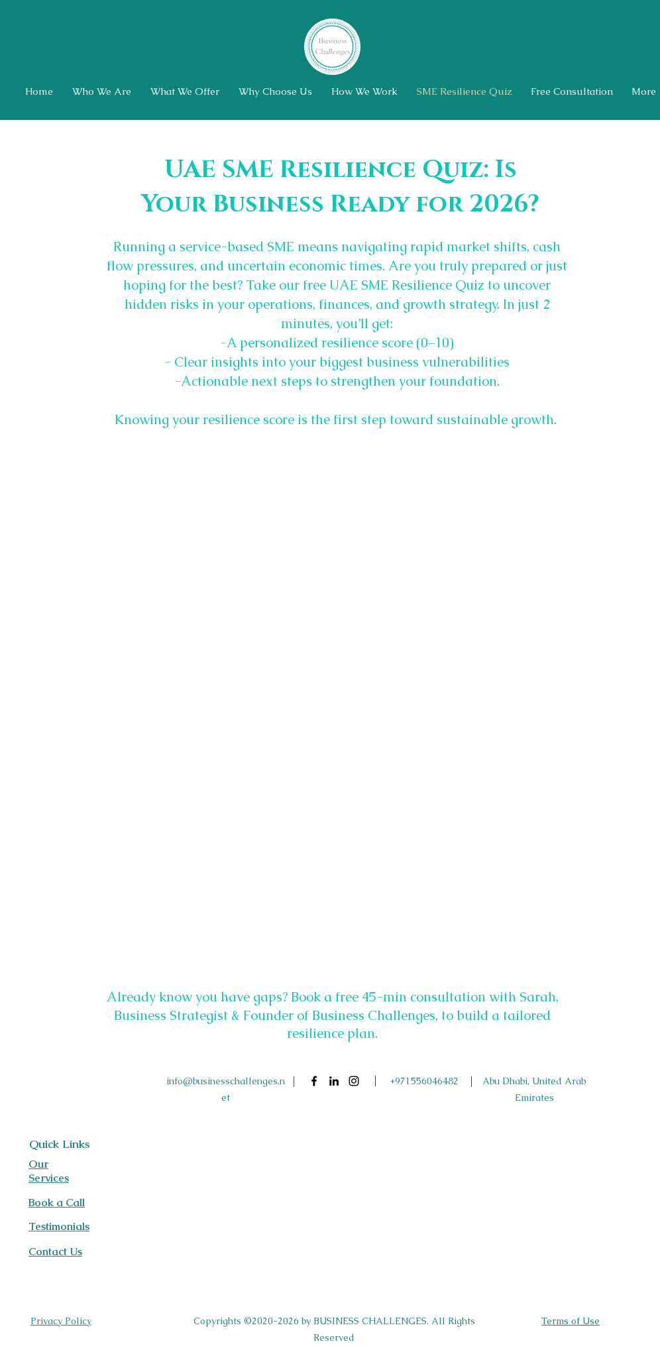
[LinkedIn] (334, 1081)
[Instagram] (353, 1081)
